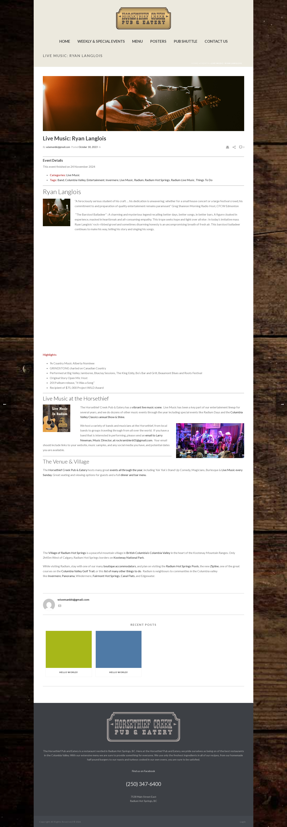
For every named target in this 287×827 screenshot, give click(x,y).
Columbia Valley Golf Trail (77, 571)
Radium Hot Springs (157, 180)
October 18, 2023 (88, 146)
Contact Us (216, 41)
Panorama (68, 576)
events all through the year (126, 470)
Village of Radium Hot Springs (67, 552)
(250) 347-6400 (143, 784)
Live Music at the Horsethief (76, 398)
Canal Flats (128, 576)
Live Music (73, 175)
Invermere (112, 180)
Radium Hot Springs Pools (182, 566)
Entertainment (96, 180)
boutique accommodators (119, 566)
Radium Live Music (183, 180)
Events (204, 63)
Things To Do (204, 180)
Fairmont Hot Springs (106, 576)
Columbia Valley (75, 180)
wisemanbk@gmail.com (58, 146)
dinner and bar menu (133, 475)
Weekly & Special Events (101, 41)
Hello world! (68, 672)
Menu (137, 41)
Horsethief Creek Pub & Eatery (67, 470)
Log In (243, 821)
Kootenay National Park (128, 557)
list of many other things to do (122, 571)
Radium (139, 180)
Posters (158, 41)
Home (64, 41)
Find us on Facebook (143, 771)
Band (60, 180)
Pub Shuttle (185, 41)
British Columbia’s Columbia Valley (148, 552)
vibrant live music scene (147, 407)
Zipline (214, 566)
